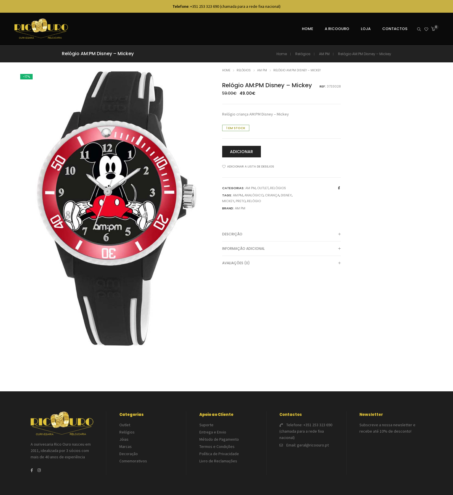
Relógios (303, 53)
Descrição (281, 234)
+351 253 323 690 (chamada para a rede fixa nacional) (305, 431)
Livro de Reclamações (218, 461)
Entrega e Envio (212, 432)
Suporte (206, 424)
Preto (241, 201)
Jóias (124, 439)
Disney (286, 195)
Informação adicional (281, 249)
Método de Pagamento (219, 439)
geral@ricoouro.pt (313, 445)
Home (281, 53)
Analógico (253, 195)
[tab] (281, 234)
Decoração (128, 453)
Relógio (254, 201)
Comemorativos (133, 461)
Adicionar (241, 152)
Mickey (228, 201)
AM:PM (238, 195)
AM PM (324, 53)
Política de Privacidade (219, 453)
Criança (272, 195)
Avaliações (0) (281, 263)
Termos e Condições (217, 446)
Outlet (263, 188)
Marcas (125, 446)
